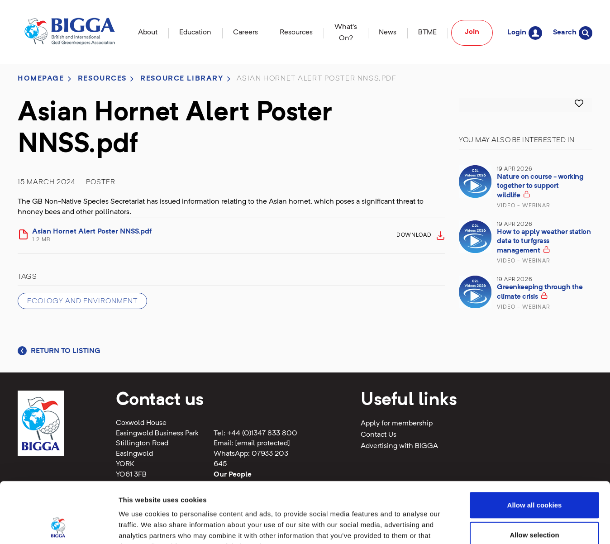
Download (414, 235)
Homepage (41, 78)
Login (524, 32)
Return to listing (59, 351)
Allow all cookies (534, 448)
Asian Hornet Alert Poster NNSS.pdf (211, 235)
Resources (296, 32)
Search (572, 32)
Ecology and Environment (82, 301)
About (147, 32)
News (387, 32)
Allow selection (534, 478)
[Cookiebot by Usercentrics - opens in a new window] (58, 526)
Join (472, 32)
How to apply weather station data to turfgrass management (544, 241)
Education (195, 32)
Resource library (181, 78)
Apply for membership (397, 423)
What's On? (345, 33)
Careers (245, 32)
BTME (427, 32)
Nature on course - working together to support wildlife (540, 186)
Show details (475, 526)
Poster (100, 182)
